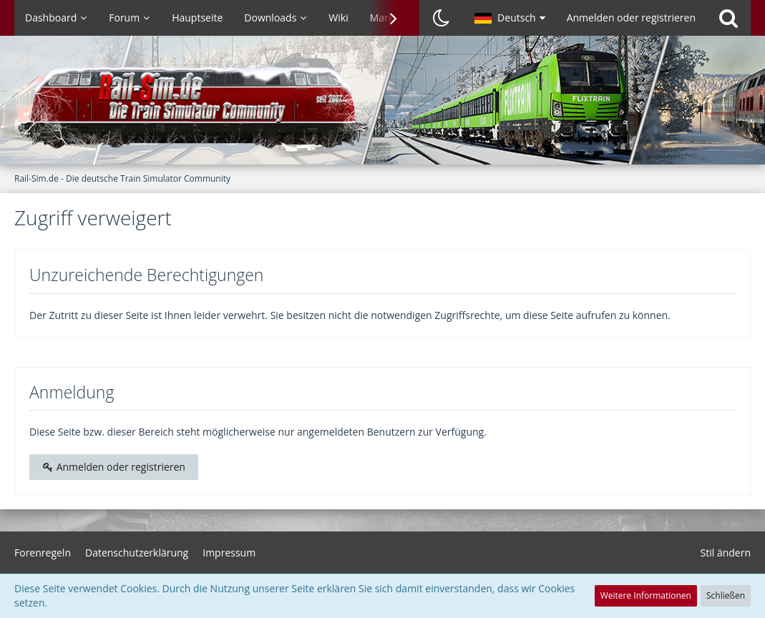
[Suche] (728, 18)
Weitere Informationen (645, 595)
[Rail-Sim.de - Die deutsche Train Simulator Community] (382, 107)
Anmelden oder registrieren (631, 17)
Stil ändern (726, 552)
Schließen (725, 595)
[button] (510, 18)
